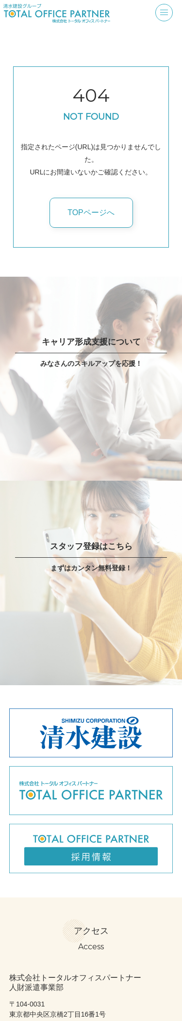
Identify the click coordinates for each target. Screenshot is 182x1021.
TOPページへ (91, 212)
